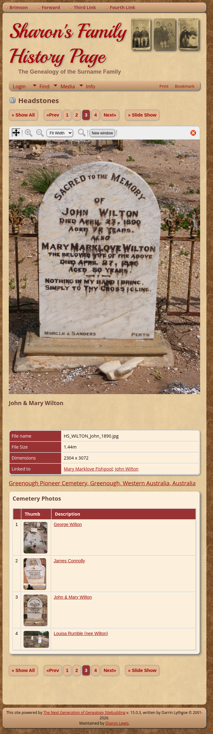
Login (19, 86)
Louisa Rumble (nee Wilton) (81, 633)
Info (90, 86)
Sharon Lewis (116, 723)
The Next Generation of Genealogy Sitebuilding (84, 712)
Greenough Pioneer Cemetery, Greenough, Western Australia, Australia (102, 483)
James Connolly (69, 560)
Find (45, 86)
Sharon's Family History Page (67, 43)
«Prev (52, 114)
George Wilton (68, 524)
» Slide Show (142, 114)
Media (67, 86)
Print (163, 86)
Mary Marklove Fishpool (88, 469)
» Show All (23, 114)
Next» (110, 114)
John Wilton (127, 469)
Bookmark (184, 86)
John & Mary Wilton (73, 597)
